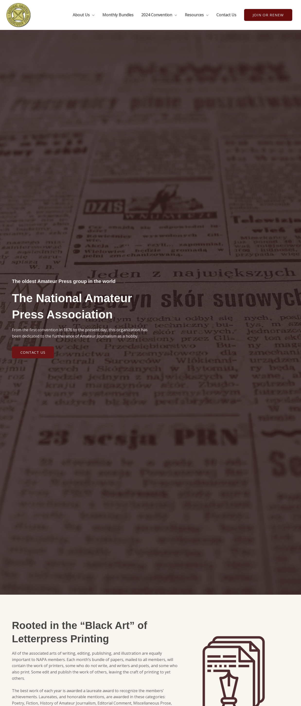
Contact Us (226, 15)
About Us (81, 15)
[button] (268, 15)
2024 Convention (156, 15)
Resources (194, 15)
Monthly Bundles (117, 15)
